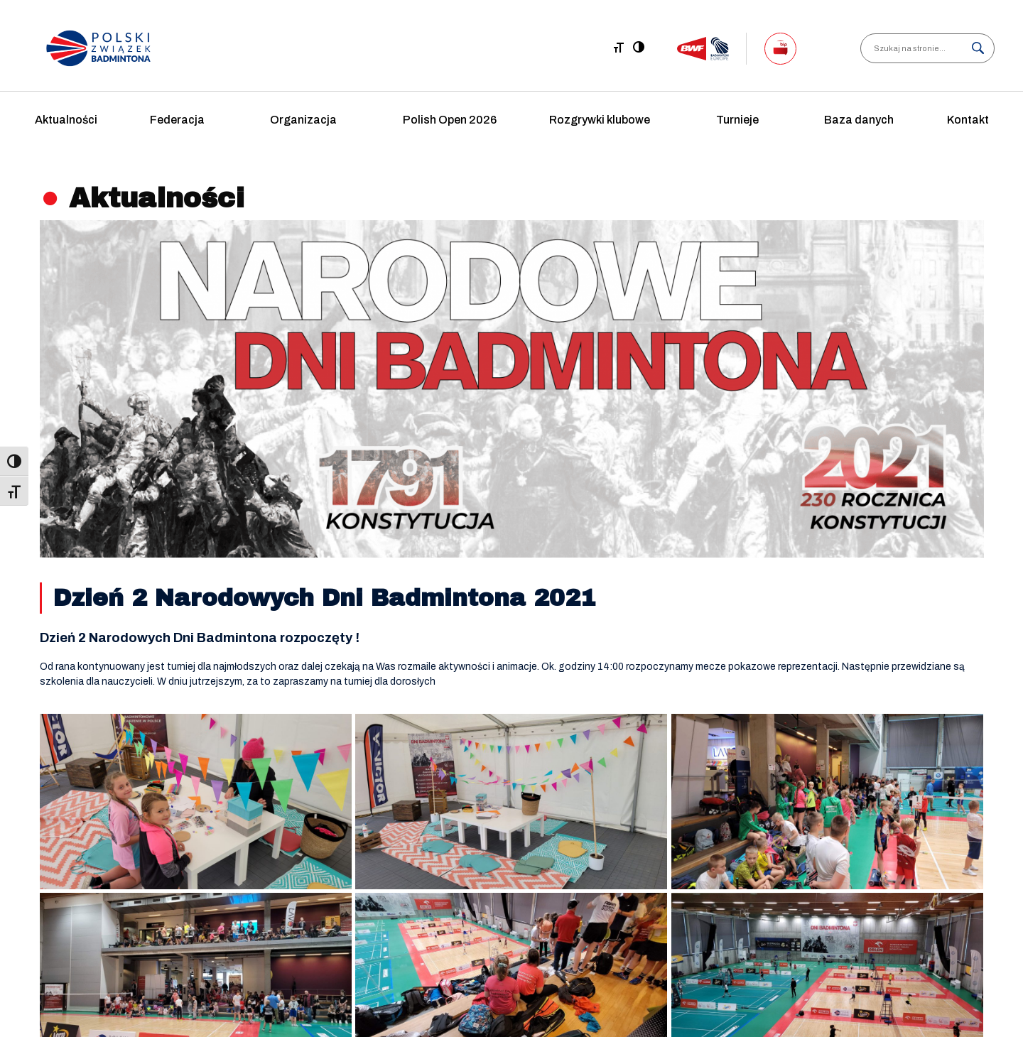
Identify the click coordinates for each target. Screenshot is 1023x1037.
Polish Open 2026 (450, 120)
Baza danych (859, 120)
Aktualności (66, 120)
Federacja (177, 120)
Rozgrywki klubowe (599, 120)
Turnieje (737, 120)
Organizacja (303, 120)
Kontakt (968, 120)
